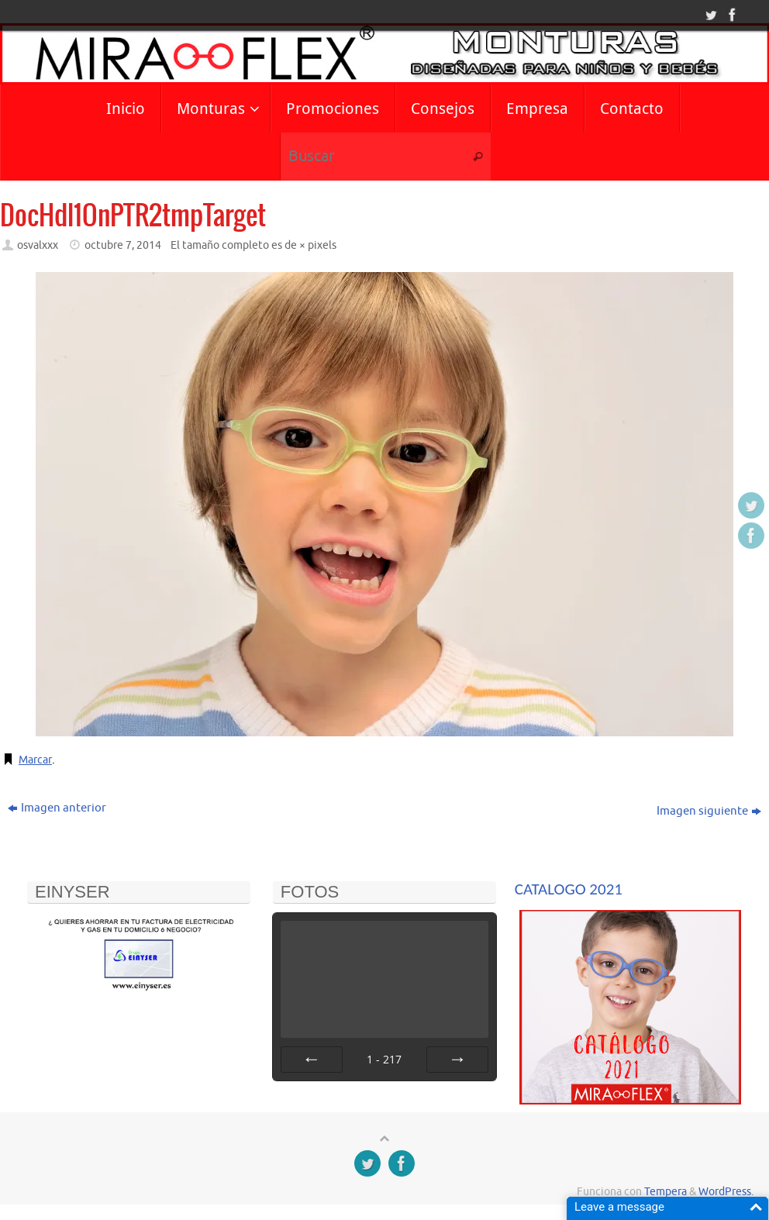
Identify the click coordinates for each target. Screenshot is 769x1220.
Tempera (665, 1191)
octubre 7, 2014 (122, 245)
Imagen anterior (57, 808)
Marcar (37, 760)
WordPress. (725, 1191)
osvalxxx (37, 245)
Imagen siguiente (709, 811)
